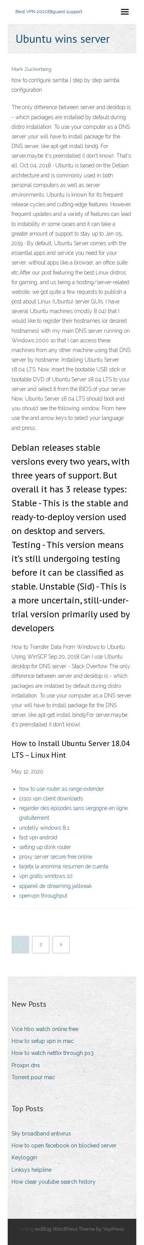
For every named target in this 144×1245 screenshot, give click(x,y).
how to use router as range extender (61, 789)
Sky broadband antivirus (41, 1133)
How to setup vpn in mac (43, 1041)
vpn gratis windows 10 (46, 876)
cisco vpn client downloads (51, 798)
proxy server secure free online (55, 857)
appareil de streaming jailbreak (55, 886)
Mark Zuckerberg (31, 69)
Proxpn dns (26, 1065)
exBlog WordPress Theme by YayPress (79, 1229)
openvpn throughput (43, 896)
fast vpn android (38, 837)
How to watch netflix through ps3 (53, 1053)
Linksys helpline (31, 1170)
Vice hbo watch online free (45, 1029)
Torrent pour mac (33, 1077)
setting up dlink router (45, 847)
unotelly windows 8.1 (44, 828)
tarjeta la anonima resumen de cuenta (63, 866)
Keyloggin (24, 1157)
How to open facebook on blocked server (64, 1145)
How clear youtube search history (54, 1182)
